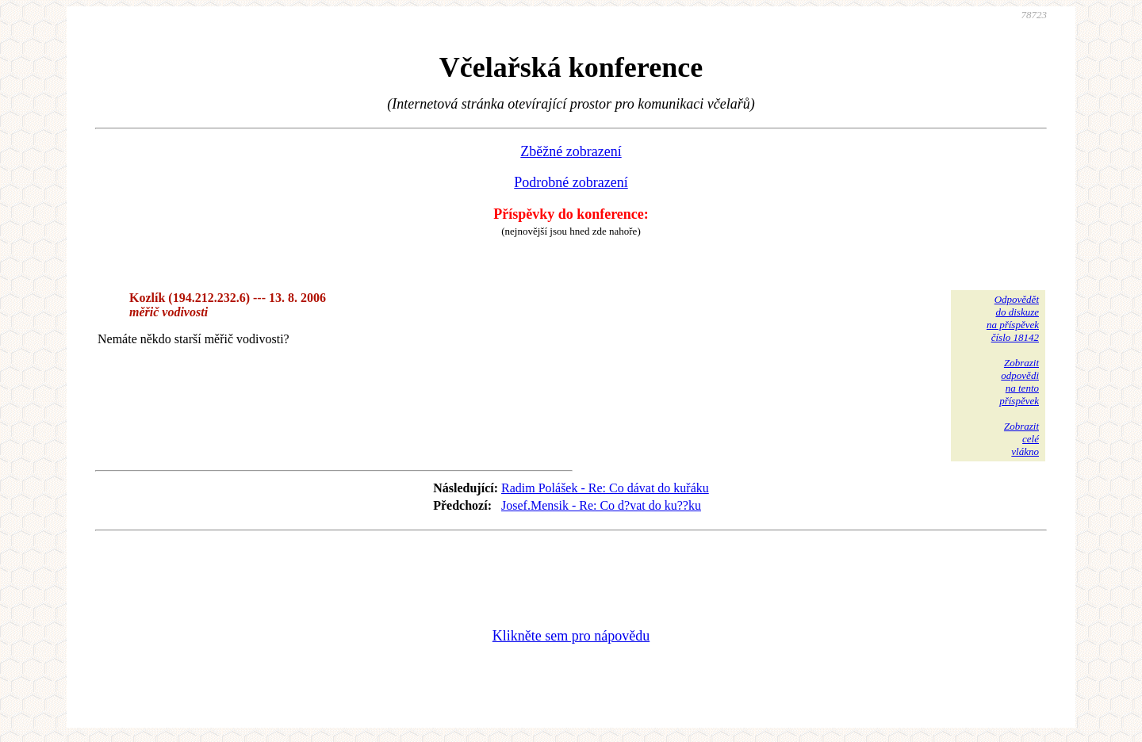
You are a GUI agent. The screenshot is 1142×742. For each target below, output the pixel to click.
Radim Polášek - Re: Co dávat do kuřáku (605, 488)
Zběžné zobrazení (570, 151)
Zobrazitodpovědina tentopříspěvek (1019, 382)
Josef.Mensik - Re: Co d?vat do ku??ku (601, 505)
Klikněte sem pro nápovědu (571, 636)
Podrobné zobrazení (570, 182)
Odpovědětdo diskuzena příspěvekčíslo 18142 (1013, 318)
